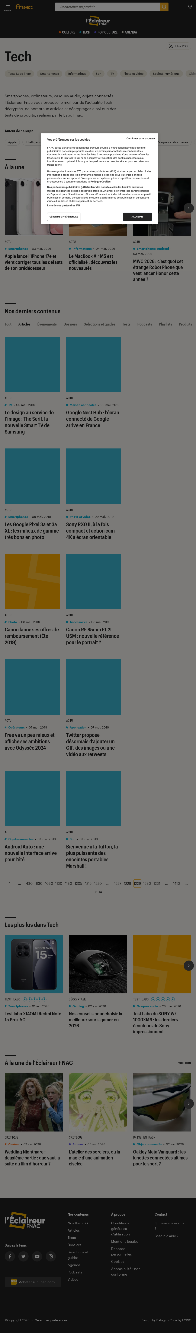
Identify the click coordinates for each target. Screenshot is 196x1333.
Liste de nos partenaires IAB (63, 205)
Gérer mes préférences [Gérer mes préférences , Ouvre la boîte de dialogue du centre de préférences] (63, 217)
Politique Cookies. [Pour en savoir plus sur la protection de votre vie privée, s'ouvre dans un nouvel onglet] (100, 181)
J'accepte (137, 217)
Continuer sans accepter (140, 138)
